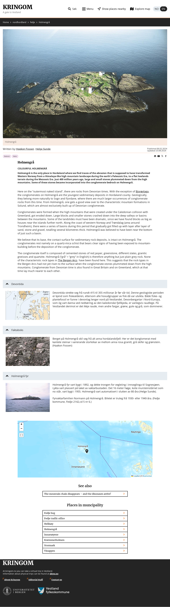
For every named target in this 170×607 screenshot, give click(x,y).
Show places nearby (114, 9)
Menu (90, 9)
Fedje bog (49, 513)
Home (6, 22)
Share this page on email (158, 156)
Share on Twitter (162, 156)
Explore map (142, 9)
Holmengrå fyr (20, 376)
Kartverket (147, 476)
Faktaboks (17, 330)
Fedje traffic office (54, 518)
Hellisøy (48, 523)
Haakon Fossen (25, 149)
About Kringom (12, 579)
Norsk (156, 8)
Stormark (49, 545)
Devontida (17, 284)
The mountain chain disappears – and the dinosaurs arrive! (77, 493)
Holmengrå (50, 529)
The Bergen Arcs (67, 260)
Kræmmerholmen (54, 540)
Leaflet (135, 476)
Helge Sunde (43, 149)
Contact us (56, 579)
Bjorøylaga (142, 191)
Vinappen (49, 550)
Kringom (17, 7)
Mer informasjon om (87, 451)
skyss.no (54, 573)
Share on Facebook (165, 156)
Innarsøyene (51, 534)
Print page (155, 156)
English (163, 8)
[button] (85, 83)
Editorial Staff (36, 579)
